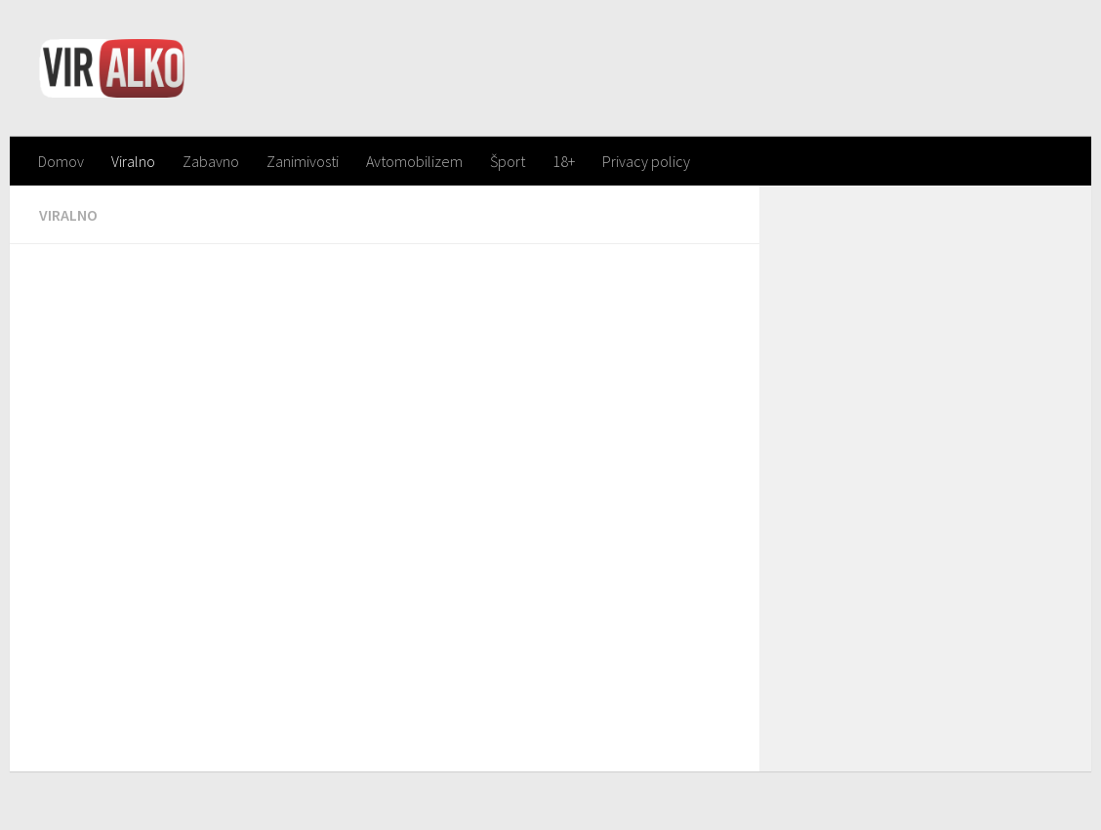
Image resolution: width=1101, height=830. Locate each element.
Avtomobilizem (414, 161)
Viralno (133, 161)
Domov (61, 161)
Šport (507, 161)
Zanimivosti (302, 161)
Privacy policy (646, 161)
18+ (563, 161)
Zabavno (211, 161)
